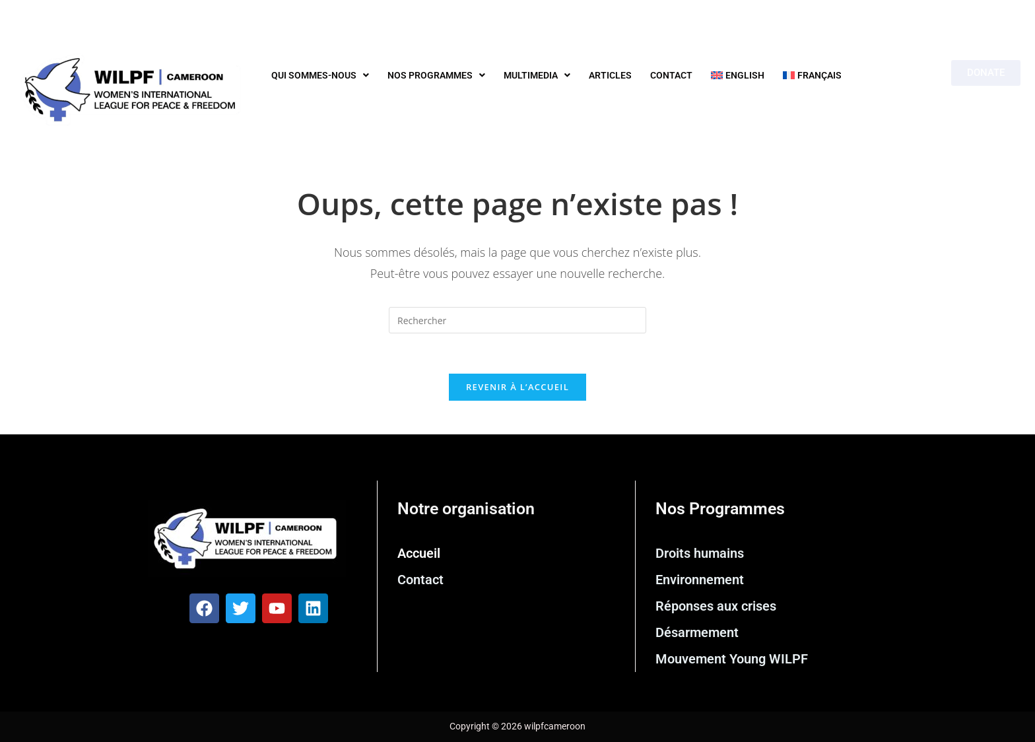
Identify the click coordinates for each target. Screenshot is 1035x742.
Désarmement (697, 632)
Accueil (418, 553)
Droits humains (699, 553)
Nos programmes (436, 75)
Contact (671, 75)
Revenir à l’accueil (517, 387)
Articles (610, 75)
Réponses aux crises (715, 606)
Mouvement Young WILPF (731, 659)
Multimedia (537, 75)
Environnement (699, 580)
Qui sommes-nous (320, 75)
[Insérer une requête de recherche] (517, 320)
